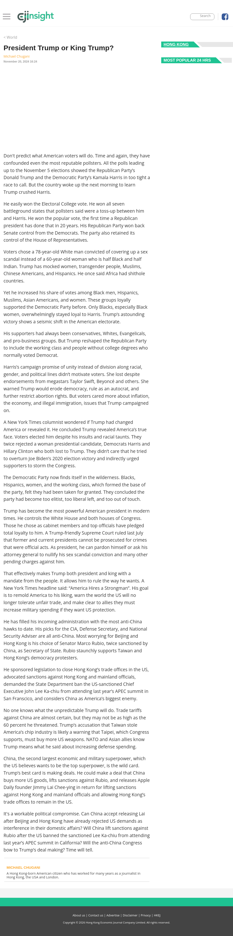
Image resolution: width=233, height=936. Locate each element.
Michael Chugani (17, 56)
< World (10, 37)
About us (78, 915)
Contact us (95, 915)
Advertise (113, 915)
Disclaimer (130, 915)
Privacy (146, 915)
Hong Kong (176, 44)
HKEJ (157, 915)
